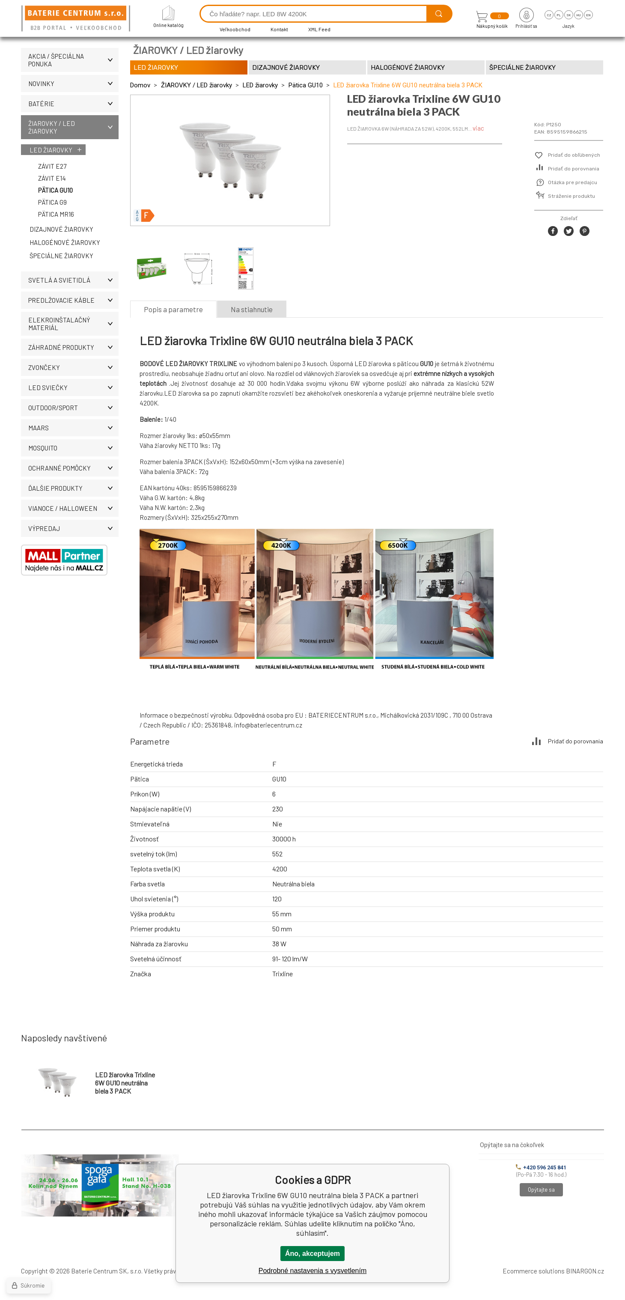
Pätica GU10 (55, 190)
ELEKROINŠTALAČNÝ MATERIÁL (73, 324)
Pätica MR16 (56, 214)
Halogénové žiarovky (65, 242)
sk (569, 15)
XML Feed (319, 29)
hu (578, 15)
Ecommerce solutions (534, 1271)
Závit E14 (52, 178)
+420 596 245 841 (541, 1167)
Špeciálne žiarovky (61, 255)
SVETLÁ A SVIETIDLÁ (73, 280)
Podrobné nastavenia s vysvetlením (313, 1270)
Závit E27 (52, 166)
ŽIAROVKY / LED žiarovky (73, 127)
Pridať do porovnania (573, 169)
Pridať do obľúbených (574, 155)
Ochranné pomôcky (73, 468)
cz (549, 15)
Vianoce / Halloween (73, 508)
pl (559, 15)
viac (478, 128)
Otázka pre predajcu (572, 182)
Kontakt (279, 29)
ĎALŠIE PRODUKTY (73, 488)
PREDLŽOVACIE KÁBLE (73, 300)
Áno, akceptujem (312, 1253)
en (588, 15)
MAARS (73, 427)
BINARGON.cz (585, 1271)
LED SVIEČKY (73, 387)
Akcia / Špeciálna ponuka (73, 60)
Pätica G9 (52, 202)
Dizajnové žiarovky (61, 229)
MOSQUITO (73, 447)
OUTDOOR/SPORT (73, 407)
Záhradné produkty (73, 347)
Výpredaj (73, 528)
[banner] (77, 19)
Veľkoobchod (235, 29)
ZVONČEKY (73, 367)
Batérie (73, 103)
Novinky (73, 83)
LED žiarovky (51, 150)
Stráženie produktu (571, 196)
